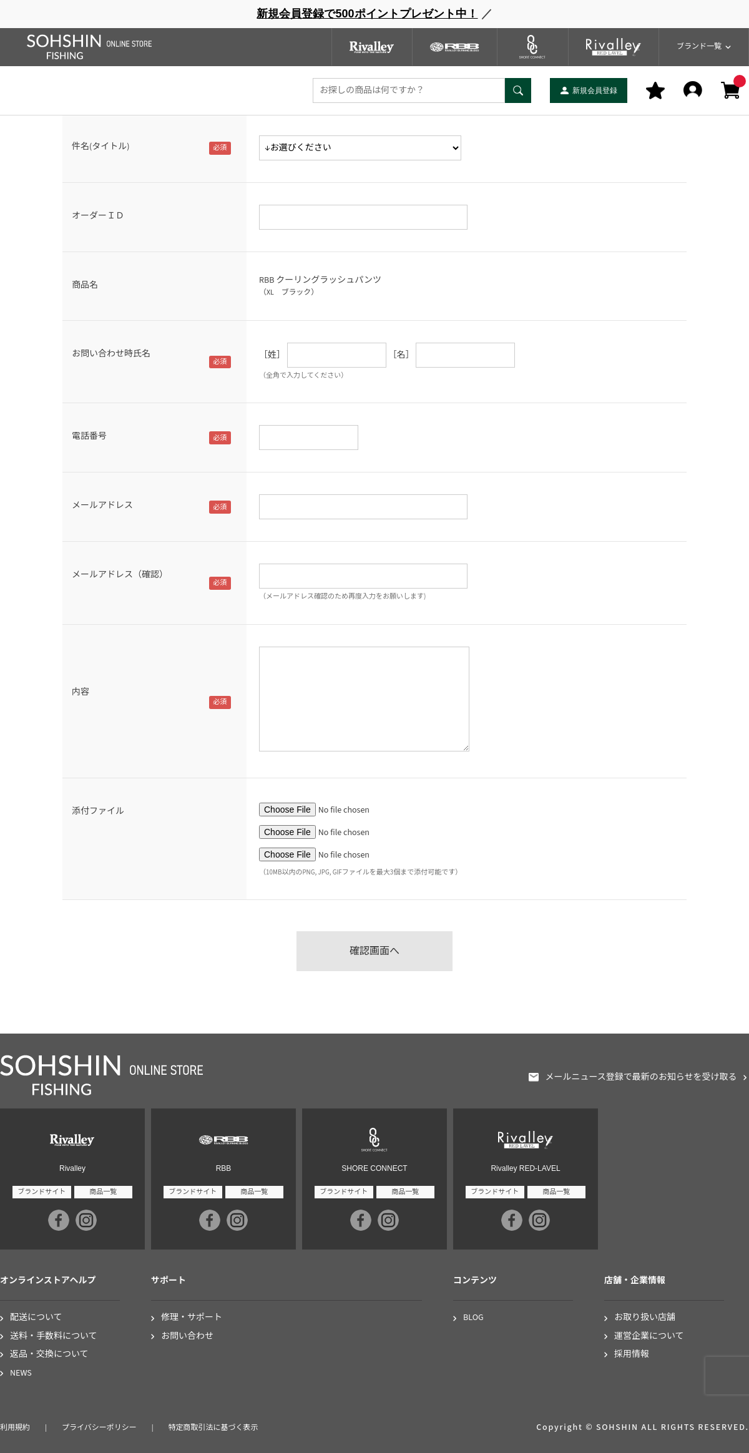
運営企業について (649, 1336)
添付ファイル (98, 811)
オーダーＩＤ (98, 216)
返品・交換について (49, 1354)
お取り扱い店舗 (644, 1318)
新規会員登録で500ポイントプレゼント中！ (367, 13)
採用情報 (631, 1354)
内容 (80, 692)
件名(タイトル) (100, 146)
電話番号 (89, 436)
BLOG (473, 1318)
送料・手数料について (53, 1336)
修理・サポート (191, 1318)
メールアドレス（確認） (120, 575)
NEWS (21, 1373)
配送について (36, 1318)
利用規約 (15, 1427)
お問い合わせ (187, 1336)
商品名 (85, 285)
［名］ (401, 355)
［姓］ (272, 355)
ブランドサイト (41, 1191)
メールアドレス (102, 505)
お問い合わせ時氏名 (111, 354)
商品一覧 (103, 1191)
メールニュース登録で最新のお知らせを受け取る (641, 1077)
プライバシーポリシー (99, 1427)
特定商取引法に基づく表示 (213, 1427)
